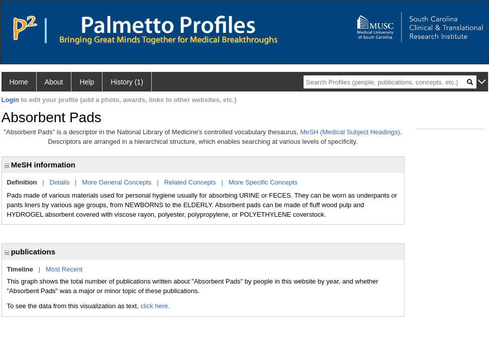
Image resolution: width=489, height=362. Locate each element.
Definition (22, 182)
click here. (155, 306)
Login (10, 100)
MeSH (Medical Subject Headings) (350, 132)
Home (19, 82)
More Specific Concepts (263, 182)
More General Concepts (116, 182)
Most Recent (64, 269)
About (54, 82)
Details (60, 182)
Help (86, 82)
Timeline (20, 269)
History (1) (127, 82)
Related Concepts (190, 182)
